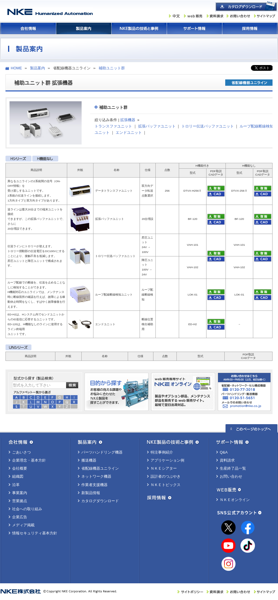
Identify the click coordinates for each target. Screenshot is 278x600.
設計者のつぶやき (166, 476)
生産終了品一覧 (233, 468)
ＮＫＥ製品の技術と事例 (139, 28)
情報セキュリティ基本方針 (34, 533)
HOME (16, 68)
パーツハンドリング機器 (102, 452)
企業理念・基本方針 (29, 460)
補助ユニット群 (112, 68)
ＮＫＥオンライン (235, 500)
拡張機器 (127, 120)
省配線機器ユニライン (100, 468)
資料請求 (227, 460)
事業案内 (19, 493)
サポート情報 (194, 28)
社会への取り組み (27, 509)
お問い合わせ (231, 476)
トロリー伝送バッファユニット (207, 126)
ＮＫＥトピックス (166, 485)
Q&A (224, 452)
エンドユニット (129, 132)
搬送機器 (88, 460)
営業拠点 (19, 501)
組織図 (17, 476)
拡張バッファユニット (157, 126)
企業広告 (19, 517)
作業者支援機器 (94, 485)
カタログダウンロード (100, 501)
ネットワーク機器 (96, 476)
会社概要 (19, 468)
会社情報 (28, 28)
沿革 (16, 485)
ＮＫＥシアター (164, 468)
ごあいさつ (21, 452)
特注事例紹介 (162, 452)
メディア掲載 (23, 525)
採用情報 (249, 28)
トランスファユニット (113, 126)
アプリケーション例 (167, 460)
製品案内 (83, 28)
